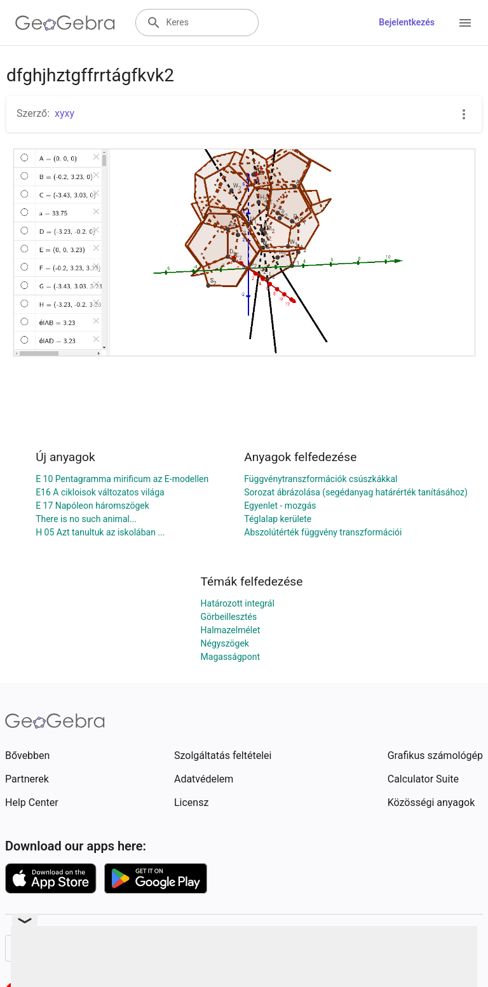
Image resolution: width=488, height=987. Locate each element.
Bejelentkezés (407, 22)
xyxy (64, 113)
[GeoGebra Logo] (65, 22)
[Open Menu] (465, 22)
